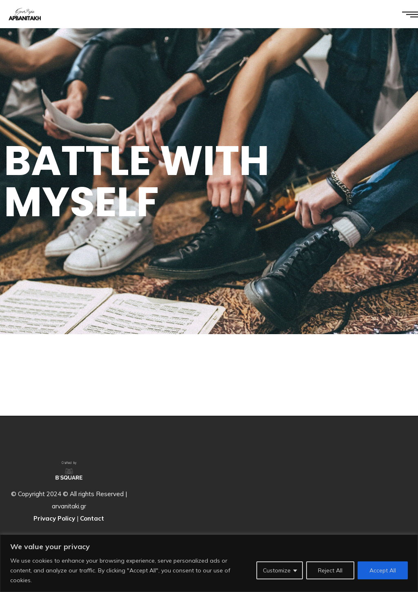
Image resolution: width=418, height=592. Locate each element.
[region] (209, 563)
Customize (277, 570)
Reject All (330, 570)
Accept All (382, 570)
